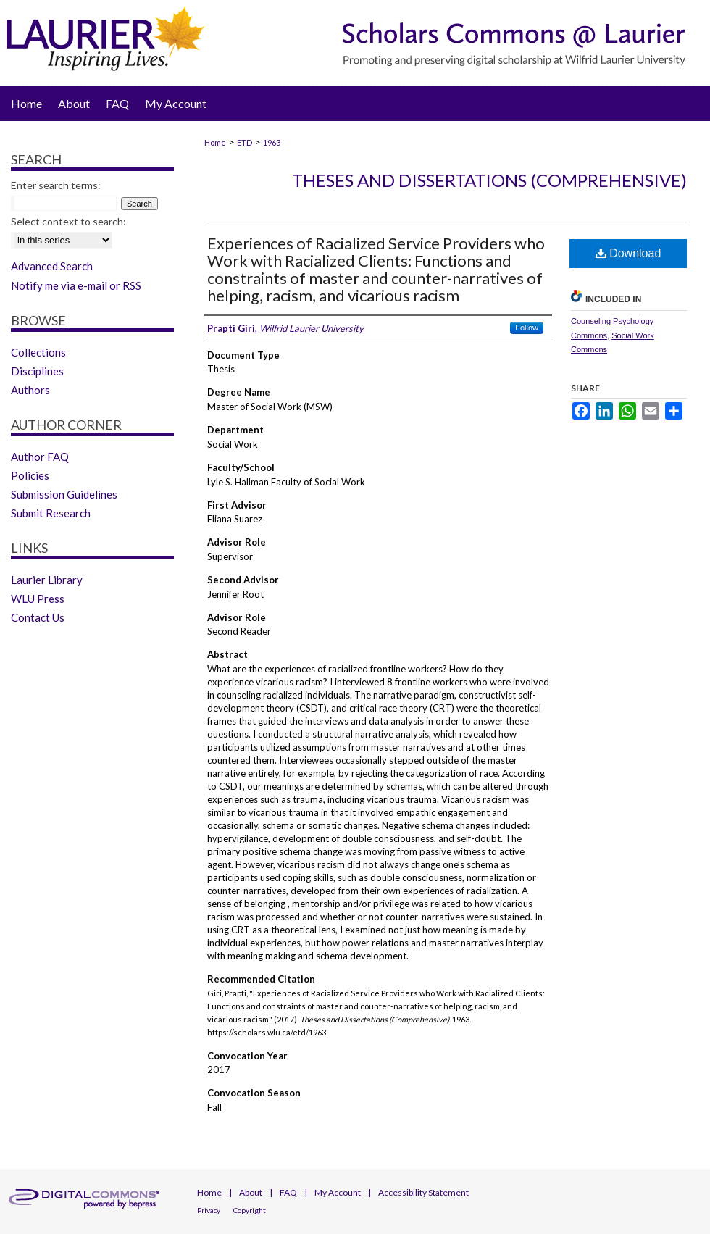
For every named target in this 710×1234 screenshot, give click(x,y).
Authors (30, 389)
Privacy (208, 1210)
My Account (337, 1192)
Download (628, 253)
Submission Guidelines (64, 494)
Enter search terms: (56, 185)
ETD (244, 142)
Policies (30, 475)
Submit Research (51, 513)
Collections (38, 352)
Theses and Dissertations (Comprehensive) (489, 180)
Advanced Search (52, 265)
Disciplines (37, 371)
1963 (271, 142)
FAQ (288, 1192)
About (250, 1192)
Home (215, 142)
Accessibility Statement (423, 1192)
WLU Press (37, 598)
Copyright (249, 1210)
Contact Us (37, 617)
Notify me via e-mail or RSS (76, 285)
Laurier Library (47, 579)
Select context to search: (68, 221)
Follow (526, 327)
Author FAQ (40, 456)
